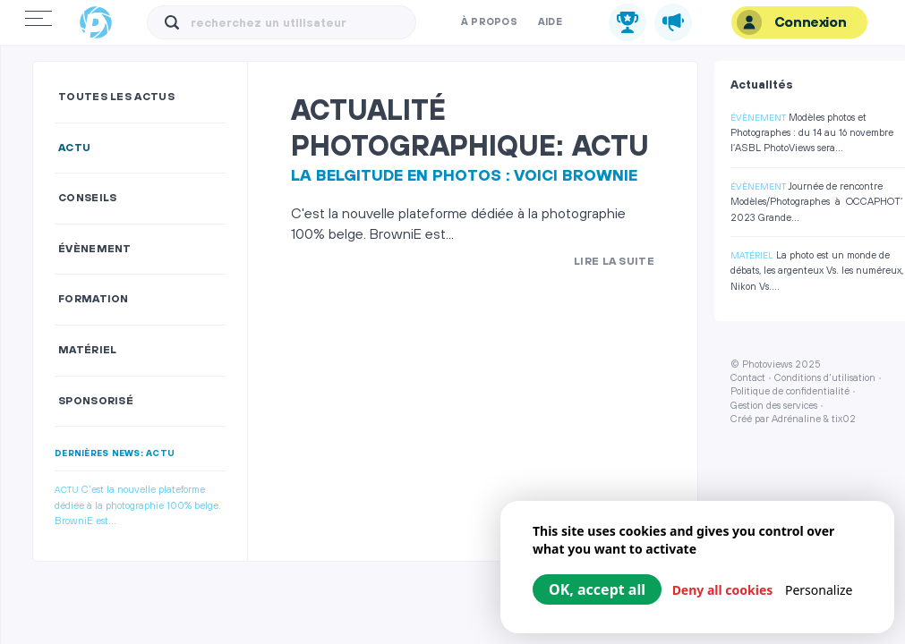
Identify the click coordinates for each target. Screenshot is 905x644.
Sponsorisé (95, 401)
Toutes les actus (116, 97)
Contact (747, 378)
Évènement (95, 249)
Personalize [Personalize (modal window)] (819, 589)
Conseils (87, 198)
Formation (93, 299)
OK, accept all (597, 589)
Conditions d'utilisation (824, 378)
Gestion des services (773, 406)
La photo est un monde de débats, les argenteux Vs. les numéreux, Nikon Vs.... (816, 271)
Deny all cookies (722, 589)
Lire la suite (614, 261)
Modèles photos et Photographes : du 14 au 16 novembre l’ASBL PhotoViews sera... (811, 134)
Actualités (761, 85)
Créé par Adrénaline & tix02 (793, 419)
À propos (489, 22)
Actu (74, 148)
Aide (550, 22)
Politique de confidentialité (790, 392)
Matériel (87, 350)
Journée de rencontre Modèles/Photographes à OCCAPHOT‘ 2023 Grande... (816, 203)
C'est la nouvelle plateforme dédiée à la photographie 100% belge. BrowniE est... (138, 506)
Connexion (791, 22)
